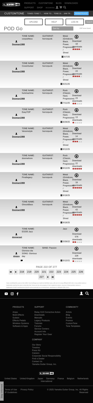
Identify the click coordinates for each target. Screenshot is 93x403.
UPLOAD (33, 22)
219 (29, 271)
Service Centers (41, 329)
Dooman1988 (18, 44)
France (61, 379)
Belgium (70, 379)
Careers (35, 353)
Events (69, 318)
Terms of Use (11, 390)
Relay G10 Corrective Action (47, 312)
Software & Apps (20, 326)
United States (10, 379)
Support (29, 8)
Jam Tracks (68, 13)
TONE (14, 13)
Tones (30, 13)
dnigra (16, 256)
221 (44, 271)
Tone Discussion (58, 13)
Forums (37, 326)
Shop (40, 8)
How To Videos (48, 13)
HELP (54, 22)
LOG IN (74, 22)
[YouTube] (6, 294)
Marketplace (81, 13)
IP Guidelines (11, 392)
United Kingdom (27, 379)
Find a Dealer (38, 359)
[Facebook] (17, 294)
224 (66, 271)
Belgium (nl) (50, 7)
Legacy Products (42, 320)
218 (22, 271)
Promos (69, 320)
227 (41, 277)
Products (30, 3)
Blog (59, 3)
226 (81, 271)
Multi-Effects (18, 315)
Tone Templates (38, 13)
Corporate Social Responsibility (46, 356)
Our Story (36, 345)
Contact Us (37, 361)
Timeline (36, 348)
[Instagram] (12, 294)
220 (37, 271)
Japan (40, 379)
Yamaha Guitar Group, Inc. (44, 364)
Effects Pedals (19, 320)
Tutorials (38, 323)
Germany (50, 379)
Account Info (40, 332)
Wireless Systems (21, 323)
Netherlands (83, 379)
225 (73, 271)
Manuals (38, 318)
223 (59, 271)
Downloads (71, 3)
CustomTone (46, 3)
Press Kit (36, 350)
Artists (69, 312)
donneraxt (17, 237)
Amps (15, 312)
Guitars (16, 318)
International (46, 381)
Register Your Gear (43, 334)
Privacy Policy (27, 390)
